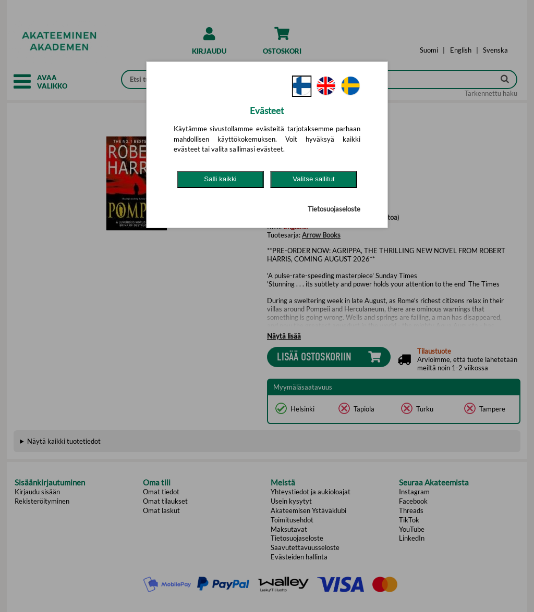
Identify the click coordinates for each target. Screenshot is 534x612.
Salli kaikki (220, 179)
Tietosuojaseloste (334, 209)
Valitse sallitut (314, 179)
